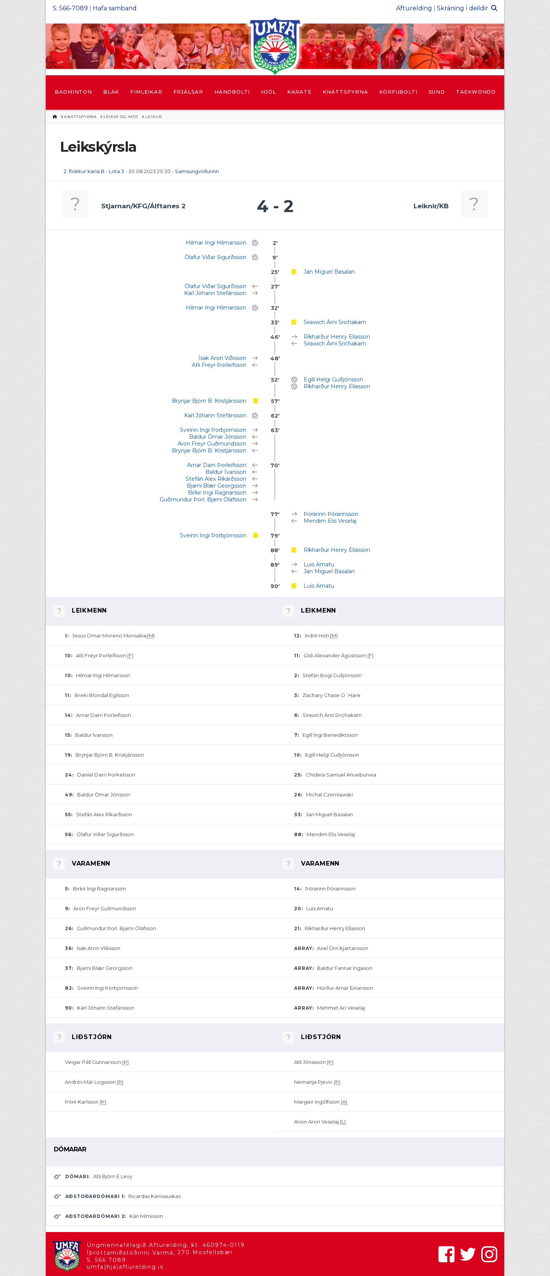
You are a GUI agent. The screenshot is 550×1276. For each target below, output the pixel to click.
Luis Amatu (319, 564)
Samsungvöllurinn (197, 171)
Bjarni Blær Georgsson (216, 485)
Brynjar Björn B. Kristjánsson (209, 400)
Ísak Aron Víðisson (222, 358)
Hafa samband (115, 8)
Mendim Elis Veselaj (330, 520)
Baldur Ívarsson (225, 472)
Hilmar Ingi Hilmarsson (216, 242)
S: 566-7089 (70, 8)
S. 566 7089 (106, 1260)
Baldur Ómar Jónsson (217, 436)
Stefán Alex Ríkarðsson (216, 478)
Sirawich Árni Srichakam (335, 322)
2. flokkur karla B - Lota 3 (94, 171)
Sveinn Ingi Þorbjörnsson (213, 429)
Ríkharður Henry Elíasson (337, 336)
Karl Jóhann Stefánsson (215, 293)
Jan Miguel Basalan (329, 271)
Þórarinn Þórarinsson (331, 514)
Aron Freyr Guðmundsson (212, 443)
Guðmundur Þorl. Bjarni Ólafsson (203, 499)
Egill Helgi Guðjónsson (333, 379)
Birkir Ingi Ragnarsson (217, 492)
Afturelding (414, 8)
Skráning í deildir (462, 8)
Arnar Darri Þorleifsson (216, 465)
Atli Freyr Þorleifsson (219, 365)
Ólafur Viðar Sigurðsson (215, 257)
